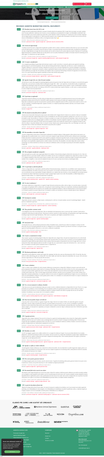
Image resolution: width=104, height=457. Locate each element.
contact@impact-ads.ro (71, 7)
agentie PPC (39, 162)
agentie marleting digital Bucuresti (34, 295)
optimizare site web (30, 162)
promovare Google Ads (31, 58)
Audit (50, 281)
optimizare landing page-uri (44, 394)
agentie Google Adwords (41, 381)
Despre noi (47, 436)
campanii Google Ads (31, 205)
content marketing (56, 187)
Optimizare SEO (45, 148)
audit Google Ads (30, 128)
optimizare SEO (42, 92)
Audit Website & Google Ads (60, 295)
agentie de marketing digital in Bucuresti (31, 228)
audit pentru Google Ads (49, 83)
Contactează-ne (78, 4)
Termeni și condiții (49, 440)
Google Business (42, 261)
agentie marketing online (32, 179)
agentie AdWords (36, 148)
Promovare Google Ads (32, 7)
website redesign (30, 381)
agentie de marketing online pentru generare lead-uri (66, 361)
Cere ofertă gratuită (52, 17)
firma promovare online (31, 261)
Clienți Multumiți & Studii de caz (20, 437)
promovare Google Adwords (33, 76)
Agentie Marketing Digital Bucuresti (47, 7)
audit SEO (28, 148)
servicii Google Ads (73, 241)
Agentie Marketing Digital (19, 435)
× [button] (21, 440)
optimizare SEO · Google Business (62, 341)
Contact (47, 438)
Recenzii (47, 433)
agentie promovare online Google (34, 327)
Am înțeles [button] (12, 451)
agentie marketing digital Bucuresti (46, 58)
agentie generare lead (42, 366)
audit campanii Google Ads (62, 58)
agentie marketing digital (42, 218)
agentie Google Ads (40, 41)
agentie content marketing (52, 179)
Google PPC (29, 108)
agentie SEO (44, 76)
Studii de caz (60, 7)
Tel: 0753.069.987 (83, 445)
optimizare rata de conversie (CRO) (54, 41)
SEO (47, 128)
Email (88, 4)
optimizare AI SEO (30, 41)
